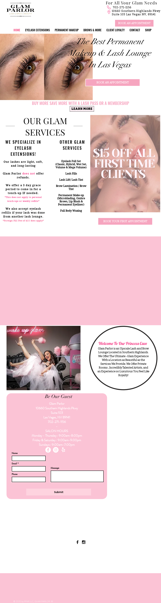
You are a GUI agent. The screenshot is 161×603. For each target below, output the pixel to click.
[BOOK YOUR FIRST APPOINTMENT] (125, 221)
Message (55, 468)
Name (15, 453)
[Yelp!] (63, 450)
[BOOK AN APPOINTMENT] (134, 23)
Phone (14, 474)
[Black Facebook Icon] (77, 542)
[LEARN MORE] (82, 109)
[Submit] (58, 492)
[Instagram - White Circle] (56, 450)
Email (14, 464)
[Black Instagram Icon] (83, 542)
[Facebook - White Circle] (48, 450)
